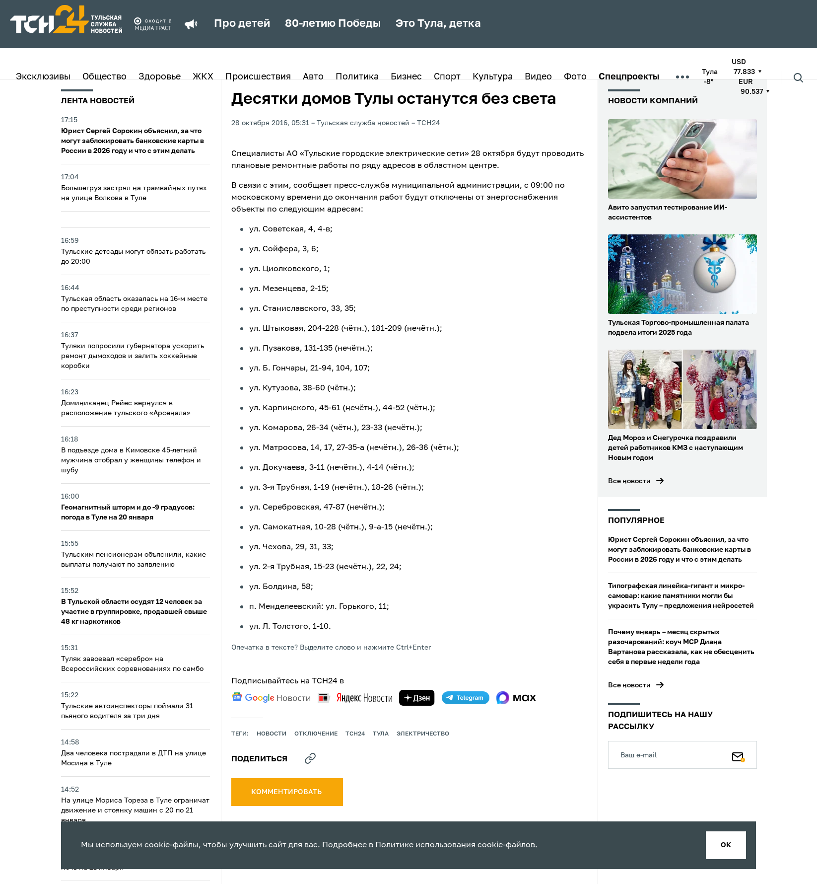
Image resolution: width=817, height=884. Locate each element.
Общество (104, 77)
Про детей (242, 23)
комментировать (287, 792)
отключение (316, 734)
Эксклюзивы (43, 77)
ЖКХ (203, 77)
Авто (313, 77)
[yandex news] (355, 697)
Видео (538, 77)
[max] (516, 697)
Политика (357, 77)
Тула (381, 734)
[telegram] (465, 697)
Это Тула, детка (438, 23)
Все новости (629, 481)
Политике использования (425, 845)
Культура (493, 77)
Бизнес (406, 77)
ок (726, 845)
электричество (423, 734)
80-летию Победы (333, 23)
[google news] (271, 697)
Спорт (447, 77)
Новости (271, 734)
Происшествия (258, 77)
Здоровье (159, 77)
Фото (575, 77)
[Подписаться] (738, 755)
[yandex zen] (417, 698)
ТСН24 (355, 734)
